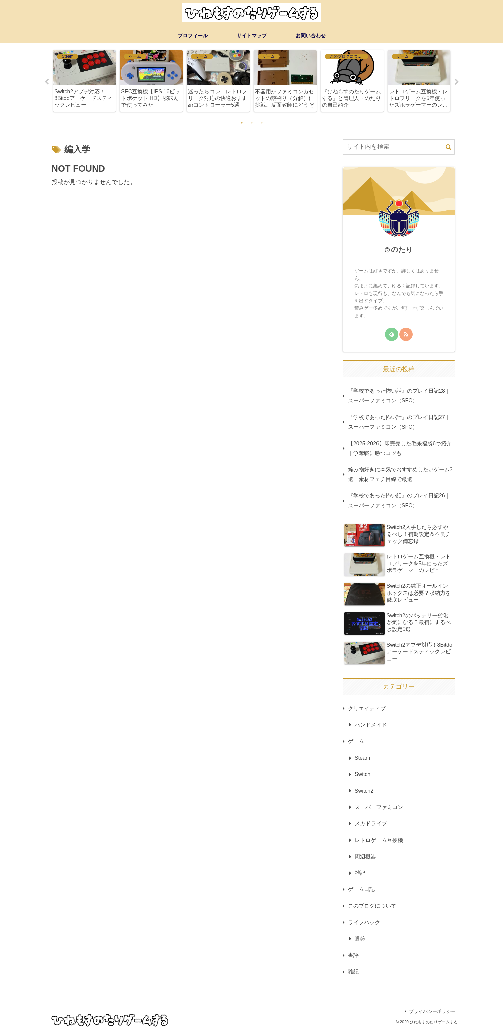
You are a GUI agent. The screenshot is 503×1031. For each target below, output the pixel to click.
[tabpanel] (84, 81)
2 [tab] (251, 122)
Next (456, 82)
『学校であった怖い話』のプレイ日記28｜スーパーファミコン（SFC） (399, 395)
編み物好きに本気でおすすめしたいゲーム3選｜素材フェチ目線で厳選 (400, 474)
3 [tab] (261, 122)
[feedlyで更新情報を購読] (391, 334)
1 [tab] (241, 122)
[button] (448, 147)
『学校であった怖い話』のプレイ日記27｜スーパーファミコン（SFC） (399, 422)
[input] (399, 147)
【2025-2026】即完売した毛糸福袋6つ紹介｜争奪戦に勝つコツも (400, 448)
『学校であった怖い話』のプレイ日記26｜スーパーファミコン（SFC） (399, 500)
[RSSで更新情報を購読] (406, 334)
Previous (46, 82)
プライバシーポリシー (430, 1011)
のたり (402, 250)
